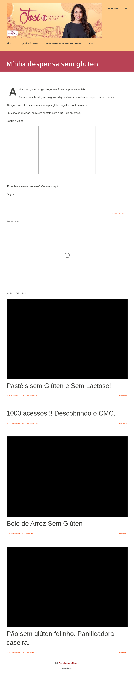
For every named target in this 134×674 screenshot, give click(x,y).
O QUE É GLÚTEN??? (29, 43)
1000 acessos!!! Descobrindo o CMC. (61, 413)
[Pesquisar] (113, 8)
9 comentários (29, 533)
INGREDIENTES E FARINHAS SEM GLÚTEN (63, 43)
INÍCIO (9, 43)
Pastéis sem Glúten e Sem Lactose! (59, 385)
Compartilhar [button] (117, 213)
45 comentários (29, 423)
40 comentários (29, 396)
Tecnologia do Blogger (67, 663)
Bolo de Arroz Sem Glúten (45, 523)
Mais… (92, 43)
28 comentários (29, 652)
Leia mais (123, 396)
